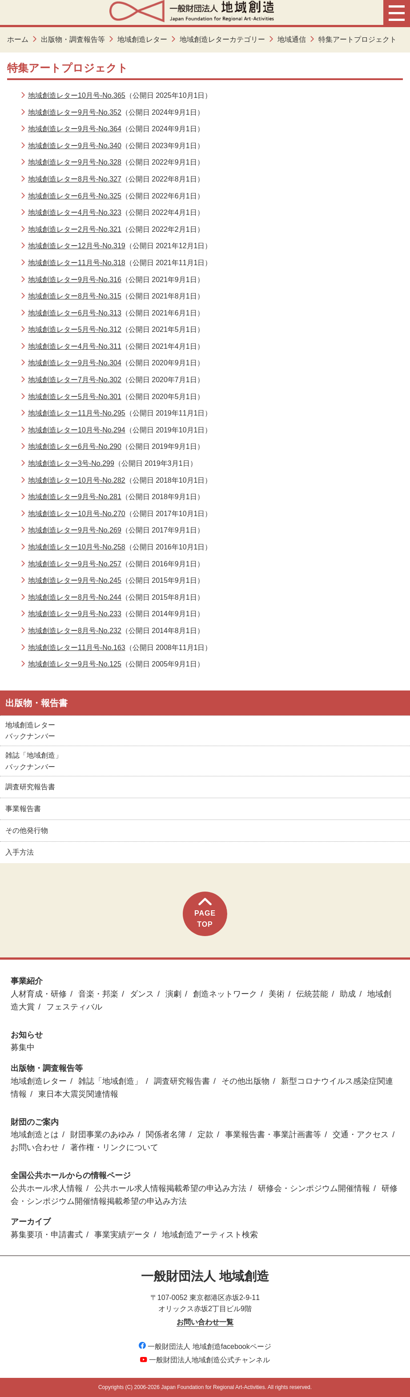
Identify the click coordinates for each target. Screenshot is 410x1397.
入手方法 (19, 852)
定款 (205, 1134)
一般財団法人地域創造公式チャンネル (205, 1360)
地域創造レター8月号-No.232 (74, 630)
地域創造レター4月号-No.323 (74, 212)
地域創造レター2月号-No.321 (74, 229)
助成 (348, 993)
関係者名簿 (166, 1134)
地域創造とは (35, 1134)
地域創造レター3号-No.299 (71, 463)
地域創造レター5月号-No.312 (74, 329)
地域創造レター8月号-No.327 (74, 179)
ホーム (17, 39)
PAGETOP (205, 913)
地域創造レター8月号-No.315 (74, 296)
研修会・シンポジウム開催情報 (314, 1188)
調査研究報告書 (30, 787)
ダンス (142, 993)
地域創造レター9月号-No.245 (74, 580)
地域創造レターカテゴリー (222, 39)
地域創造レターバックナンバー (30, 730)
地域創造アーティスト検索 (210, 1234)
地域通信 (291, 39)
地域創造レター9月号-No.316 (74, 279)
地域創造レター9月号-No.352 (74, 112)
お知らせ (27, 1034)
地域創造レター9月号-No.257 (74, 564)
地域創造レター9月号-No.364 (74, 129)
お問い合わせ (35, 1147)
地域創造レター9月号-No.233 (74, 614)
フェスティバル (74, 1006)
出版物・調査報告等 (73, 39)
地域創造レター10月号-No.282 (76, 480)
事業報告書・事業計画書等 (273, 1134)
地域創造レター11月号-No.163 (76, 647)
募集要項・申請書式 (47, 1234)
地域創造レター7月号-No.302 (74, 380)
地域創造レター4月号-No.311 (74, 346)
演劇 (173, 993)
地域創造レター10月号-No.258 (76, 547)
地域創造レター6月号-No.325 (74, 196)
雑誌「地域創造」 (110, 1081)
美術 (277, 993)
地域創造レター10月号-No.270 (76, 513)
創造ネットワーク (225, 993)
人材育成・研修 (39, 993)
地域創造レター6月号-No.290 (74, 446)
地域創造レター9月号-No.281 (74, 497)
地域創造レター (142, 39)
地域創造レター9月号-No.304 (74, 363)
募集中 (23, 1047)
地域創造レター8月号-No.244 (74, 597)
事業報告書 (23, 808)
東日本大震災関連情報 (78, 1094)
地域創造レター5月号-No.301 (74, 396)
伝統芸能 (312, 993)
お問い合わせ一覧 (205, 1322)
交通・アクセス (361, 1134)
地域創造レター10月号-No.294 (76, 430)
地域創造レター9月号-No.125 (74, 664)
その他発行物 (26, 830)
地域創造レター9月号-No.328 (74, 162)
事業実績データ (122, 1234)
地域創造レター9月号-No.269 (74, 530)
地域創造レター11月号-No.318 (76, 262)
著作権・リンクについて (114, 1147)
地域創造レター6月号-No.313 (74, 313)
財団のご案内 (35, 1122)
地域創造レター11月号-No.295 (76, 413)
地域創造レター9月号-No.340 (74, 145)
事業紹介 (27, 981)
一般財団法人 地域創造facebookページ (205, 1346)
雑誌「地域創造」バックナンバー (33, 761)
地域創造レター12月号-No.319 (76, 246)
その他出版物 (245, 1081)
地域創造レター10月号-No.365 (76, 95)
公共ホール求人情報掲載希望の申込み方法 (170, 1188)
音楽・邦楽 (98, 993)
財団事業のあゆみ (102, 1134)
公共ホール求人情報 (47, 1188)
